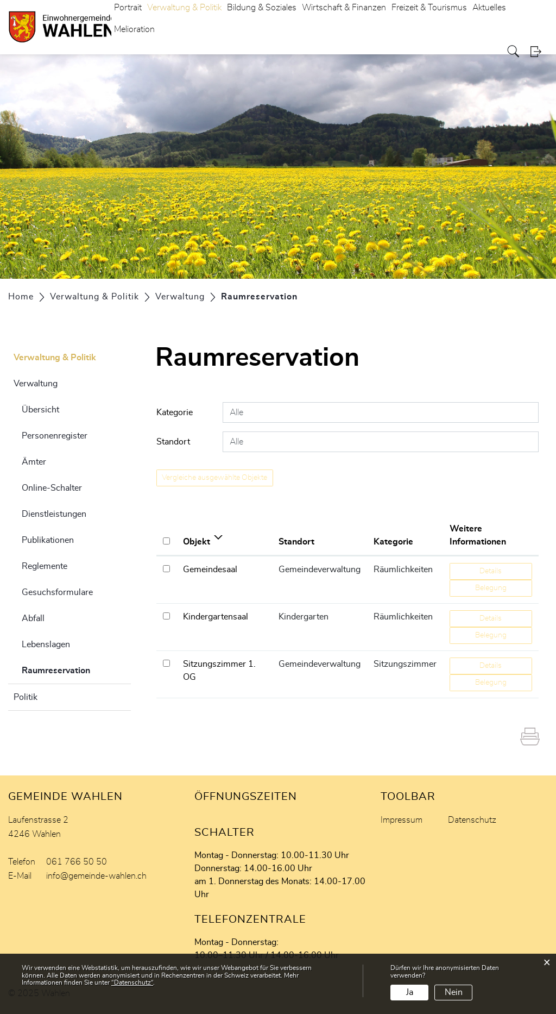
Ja (409, 992)
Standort (173, 441)
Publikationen (48, 540)
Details (490, 571)
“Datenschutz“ (132, 982)
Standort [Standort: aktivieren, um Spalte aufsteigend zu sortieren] (296, 541)
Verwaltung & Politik (55, 357)
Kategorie (174, 412)
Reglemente (44, 566)
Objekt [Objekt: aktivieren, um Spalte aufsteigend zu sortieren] (196, 541)
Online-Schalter (52, 488)
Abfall (33, 618)
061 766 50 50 (76, 861)
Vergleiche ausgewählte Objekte (214, 477)
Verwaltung (36, 383)
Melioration (134, 29)
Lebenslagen (46, 644)
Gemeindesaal (210, 569)
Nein (454, 992)
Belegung (491, 588)
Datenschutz (472, 820)
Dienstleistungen (54, 514)
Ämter (34, 462)
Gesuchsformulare (57, 592)
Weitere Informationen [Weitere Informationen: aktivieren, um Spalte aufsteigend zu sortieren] (478, 535)
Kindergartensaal (215, 616)
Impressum (401, 820)
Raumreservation (76, 669)
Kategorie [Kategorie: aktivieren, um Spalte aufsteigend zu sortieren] (393, 541)
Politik (25, 697)
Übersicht (40, 409)
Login (539, 51)
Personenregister (54, 435)
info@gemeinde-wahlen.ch (96, 876)
